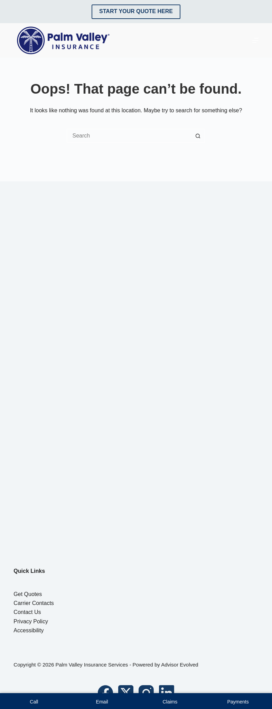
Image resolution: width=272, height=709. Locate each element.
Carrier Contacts (33, 603)
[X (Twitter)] (125, 692)
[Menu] (255, 40)
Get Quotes (27, 594)
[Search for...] (129, 136)
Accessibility (28, 630)
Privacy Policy (30, 621)
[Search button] (198, 136)
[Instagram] (146, 692)
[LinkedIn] (166, 692)
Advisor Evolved (179, 665)
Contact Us (27, 612)
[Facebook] (105, 692)
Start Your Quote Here (136, 11)
